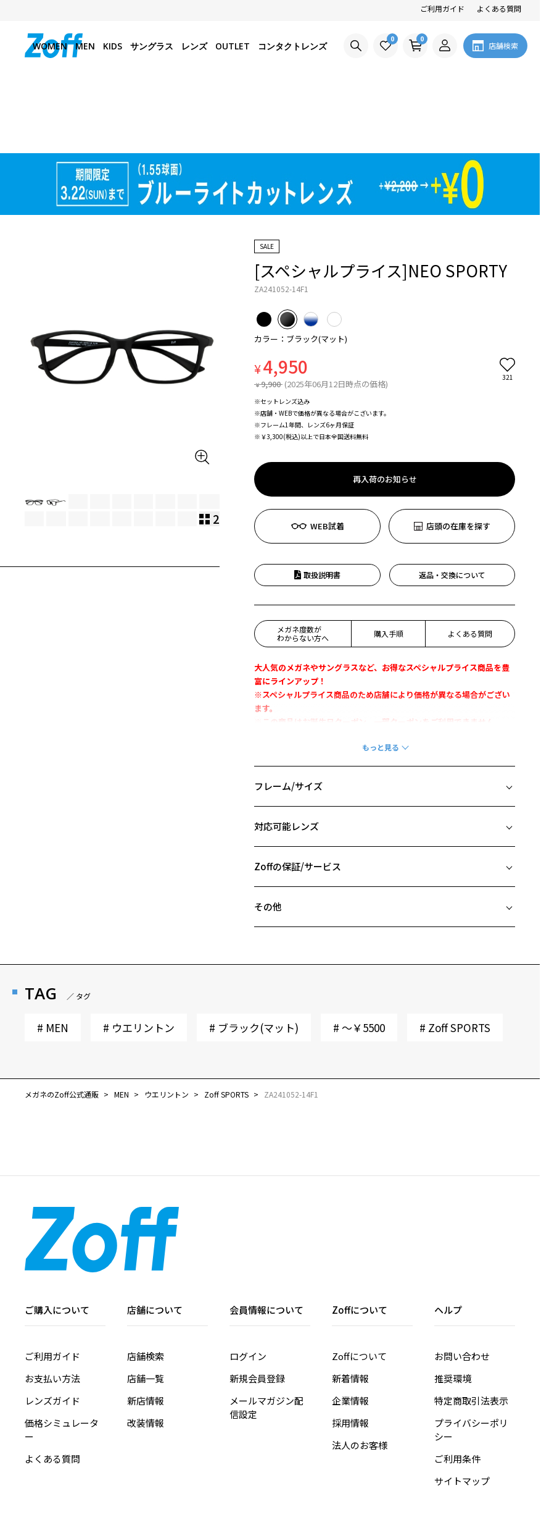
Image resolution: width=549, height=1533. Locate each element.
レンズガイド (52, 1330)
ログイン (247, 1285)
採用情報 (350, 1352)
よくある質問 (499, 8)
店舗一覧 (145, 1307)
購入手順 (388, 563)
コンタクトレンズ (292, 46)
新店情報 (145, 1330)
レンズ (194, 46)
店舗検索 (145, 1285)
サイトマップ (462, 1410)
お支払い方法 (52, 1307)
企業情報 (350, 1330)
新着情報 (350, 1307)
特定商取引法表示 (471, 1330)
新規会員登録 (257, 1307)
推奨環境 (452, 1307)
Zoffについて (359, 1285)
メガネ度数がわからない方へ (303, 563)
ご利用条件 (457, 1388)
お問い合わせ (462, 1285)
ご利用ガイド (442, 8)
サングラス (151, 46)
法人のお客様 (359, 1374)
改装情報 (145, 1352)
